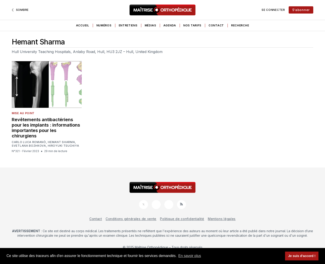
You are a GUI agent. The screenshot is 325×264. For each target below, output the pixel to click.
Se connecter (273, 10)
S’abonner (301, 10)
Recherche (240, 25)
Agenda (169, 25)
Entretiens (128, 25)
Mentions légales (222, 219)
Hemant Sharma (61, 142)
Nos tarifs (192, 25)
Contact (216, 25)
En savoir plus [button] (189, 256)
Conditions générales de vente (131, 219)
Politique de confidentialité (182, 219)
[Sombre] (20, 10)
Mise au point (23, 113)
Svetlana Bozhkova (29, 146)
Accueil (82, 25)
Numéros (103, 25)
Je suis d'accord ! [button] (302, 256)
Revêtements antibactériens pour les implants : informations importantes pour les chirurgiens (46, 128)
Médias (150, 25)
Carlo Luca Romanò (29, 142)
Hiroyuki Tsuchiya (63, 146)
